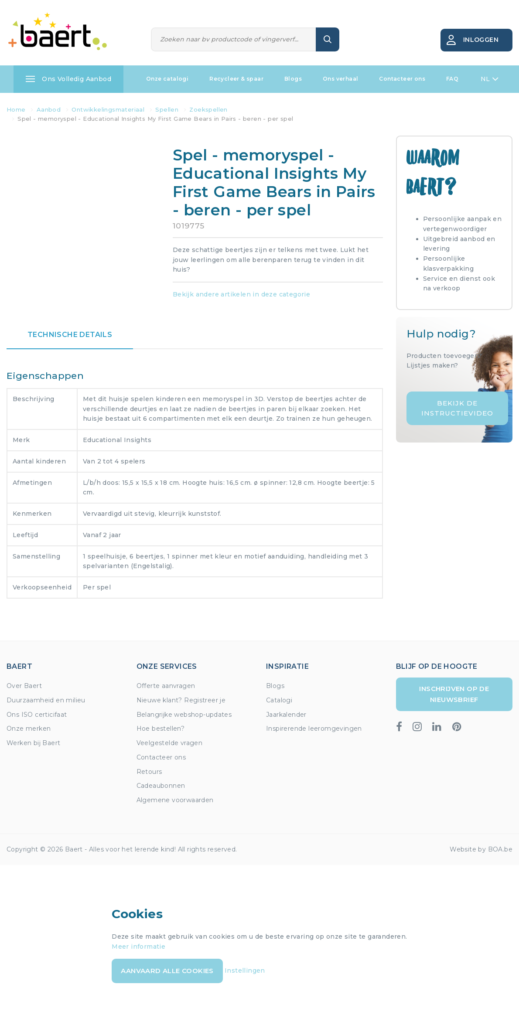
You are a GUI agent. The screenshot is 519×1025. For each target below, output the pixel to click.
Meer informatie (138, 946)
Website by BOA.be (481, 849)
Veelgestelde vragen (170, 743)
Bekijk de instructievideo (457, 408)
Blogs (293, 78)
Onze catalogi (167, 78)
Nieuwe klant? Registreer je (181, 700)
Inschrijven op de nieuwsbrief (454, 693)
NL (490, 79)
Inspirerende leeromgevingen (314, 728)
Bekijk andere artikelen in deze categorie (241, 294)
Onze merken (29, 728)
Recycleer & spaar (236, 78)
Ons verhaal (340, 78)
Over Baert (24, 686)
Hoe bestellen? (161, 728)
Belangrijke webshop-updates (184, 715)
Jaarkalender (286, 715)
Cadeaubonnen (161, 786)
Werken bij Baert (33, 743)
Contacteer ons (402, 78)
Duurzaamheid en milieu (46, 700)
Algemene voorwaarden (175, 800)
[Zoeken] (234, 39)
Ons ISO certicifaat (37, 715)
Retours (149, 772)
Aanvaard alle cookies (167, 971)
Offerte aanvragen (166, 686)
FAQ (452, 78)
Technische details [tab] (69, 334)
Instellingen (245, 970)
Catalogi (279, 700)
